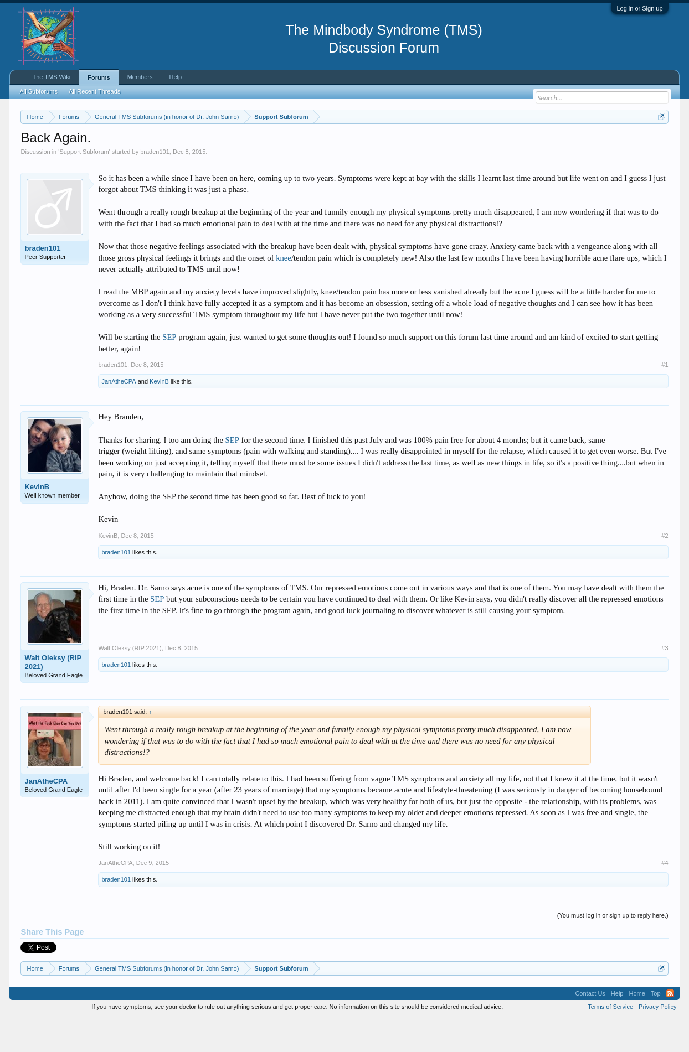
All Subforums (38, 91)
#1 (664, 398)
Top (656, 1026)
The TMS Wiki (51, 77)
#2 (664, 569)
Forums (99, 77)
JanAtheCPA (118, 415)
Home (637, 1026)
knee (283, 291)
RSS (670, 1026)
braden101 (154, 185)
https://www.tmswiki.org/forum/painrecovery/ (527, 143)
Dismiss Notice (659, 142)
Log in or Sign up (639, 8)
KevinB (159, 415)
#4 (664, 896)
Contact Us (590, 1026)
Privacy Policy (657, 1040)
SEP (169, 370)
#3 (664, 681)
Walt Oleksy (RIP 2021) (52, 695)
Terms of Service (610, 1040)
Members (140, 77)
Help (175, 77)
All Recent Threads (94, 91)
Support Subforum (84, 185)
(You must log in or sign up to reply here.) (613, 948)
